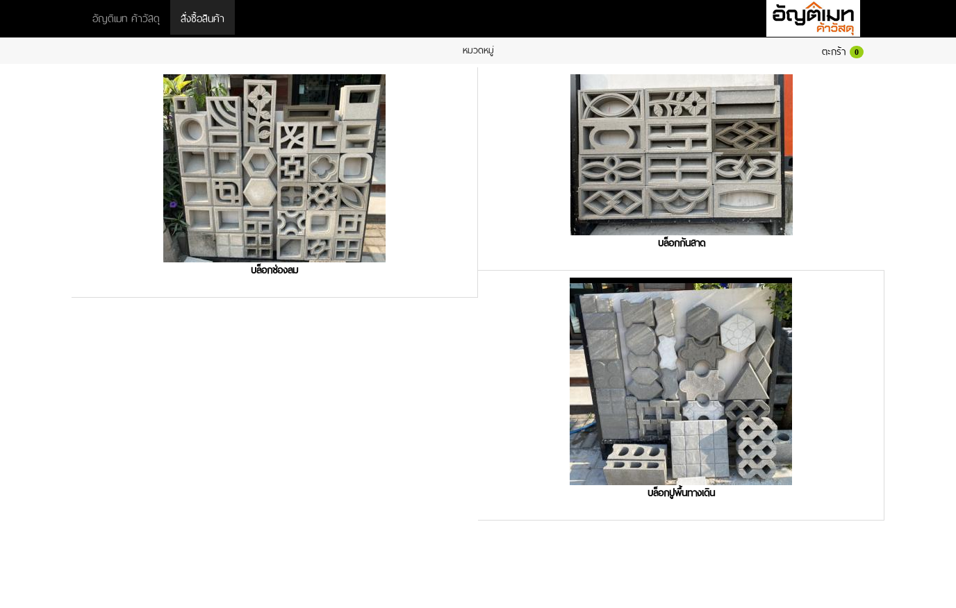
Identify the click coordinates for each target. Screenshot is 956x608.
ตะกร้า (843, 50)
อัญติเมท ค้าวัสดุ (126, 17)
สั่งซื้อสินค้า (202, 17)
